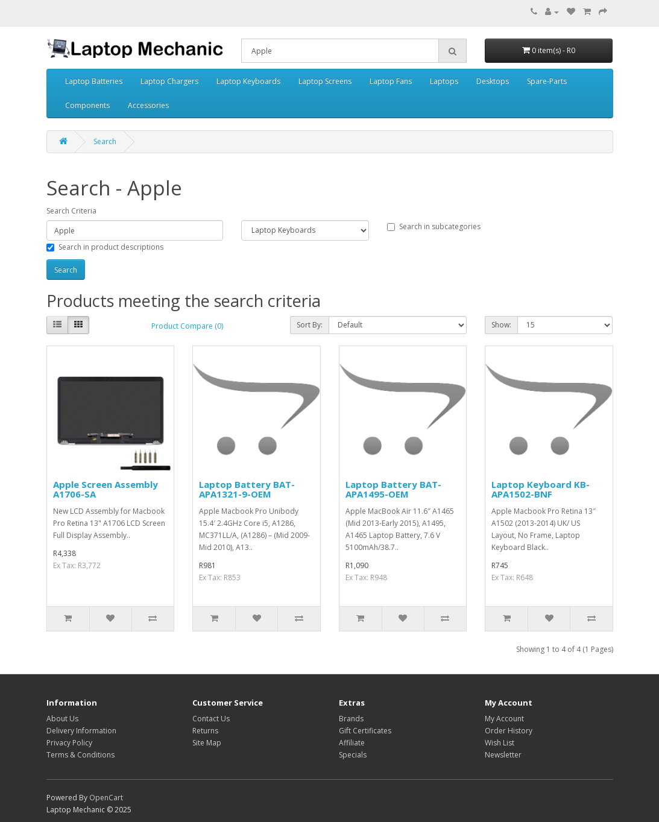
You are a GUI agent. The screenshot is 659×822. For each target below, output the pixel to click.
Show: (501, 325)
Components (87, 105)
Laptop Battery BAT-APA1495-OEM (393, 489)
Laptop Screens (325, 81)
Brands (351, 718)
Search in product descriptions (104, 247)
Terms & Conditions (80, 755)
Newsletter (503, 755)
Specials (353, 755)
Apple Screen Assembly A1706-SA (105, 489)
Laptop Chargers (169, 81)
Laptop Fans (391, 81)
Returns (205, 731)
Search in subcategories (434, 226)
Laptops (444, 81)
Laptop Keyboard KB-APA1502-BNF (540, 489)
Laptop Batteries (93, 81)
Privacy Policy (69, 743)
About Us (62, 718)
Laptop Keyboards (248, 81)
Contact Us (211, 718)
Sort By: (310, 325)
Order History (508, 731)
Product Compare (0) (187, 326)
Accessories (148, 105)
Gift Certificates (365, 731)
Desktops (492, 81)
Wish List (499, 743)
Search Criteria (71, 211)
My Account (504, 718)
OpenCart (106, 797)
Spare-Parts (547, 81)
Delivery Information (81, 731)
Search (104, 141)
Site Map (206, 743)
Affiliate (352, 743)
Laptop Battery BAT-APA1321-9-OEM (247, 489)
